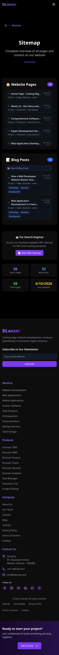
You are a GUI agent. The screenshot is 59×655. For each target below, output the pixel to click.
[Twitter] (32, 588)
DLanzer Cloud (10, 462)
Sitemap (16, 25)
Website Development (14, 390)
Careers (6, 514)
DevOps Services (11, 426)
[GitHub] (39, 588)
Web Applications (11, 395)
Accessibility (19, 603)
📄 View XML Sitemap (29, 252)
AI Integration (10, 416)
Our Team (7, 509)
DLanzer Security (11, 468)
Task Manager (10, 478)
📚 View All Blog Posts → (19, 168)
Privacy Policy (9, 530)
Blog (4, 520)
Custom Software (11, 405)
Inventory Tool (10, 483)
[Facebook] (4, 588)
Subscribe (29, 364)
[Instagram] (11, 588)
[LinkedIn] (25, 588)
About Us (7, 504)
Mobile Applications (13, 400)
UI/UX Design (9, 431)
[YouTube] (18, 588)
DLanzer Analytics (12, 473)
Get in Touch (29, 645)
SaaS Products (10, 410)
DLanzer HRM (9, 452)
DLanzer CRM (9, 447)
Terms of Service (11, 535)
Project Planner (10, 488)
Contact (6, 525)
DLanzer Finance (11, 457)
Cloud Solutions (10, 421)
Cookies (6, 540)
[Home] (6, 25)
